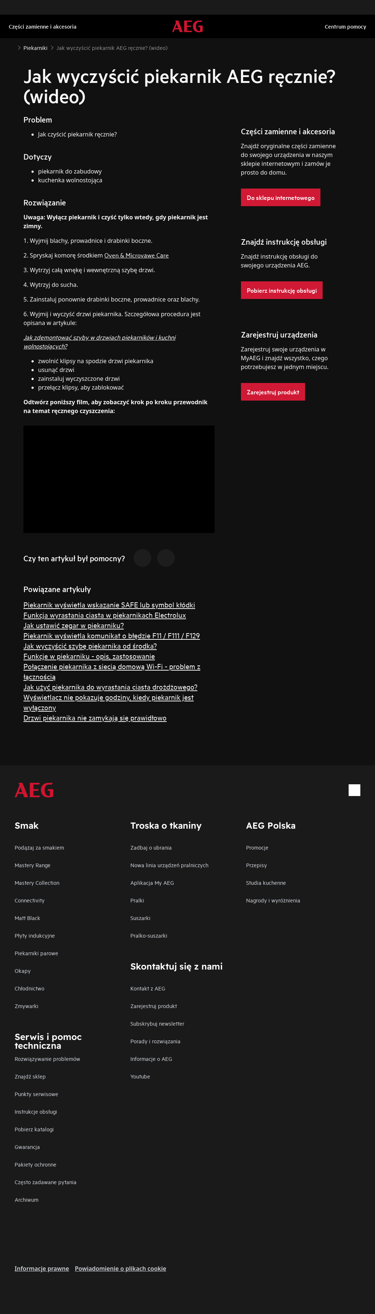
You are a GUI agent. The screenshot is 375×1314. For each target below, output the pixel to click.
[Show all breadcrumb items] (12, 47)
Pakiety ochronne (35, 1164)
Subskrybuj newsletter (157, 1023)
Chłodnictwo (29, 988)
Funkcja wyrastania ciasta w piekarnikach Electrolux (104, 614)
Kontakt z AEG (147, 988)
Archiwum (26, 1199)
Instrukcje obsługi (36, 1111)
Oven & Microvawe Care (136, 255)
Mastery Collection (37, 882)
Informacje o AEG (151, 1058)
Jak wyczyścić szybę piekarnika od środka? (90, 645)
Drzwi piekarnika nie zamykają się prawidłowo (95, 717)
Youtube (140, 1076)
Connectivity (30, 900)
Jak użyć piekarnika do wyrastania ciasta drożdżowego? (110, 686)
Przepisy (256, 864)
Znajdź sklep (30, 1076)
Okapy (23, 970)
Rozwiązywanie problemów (47, 1058)
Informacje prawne (42, 1268)
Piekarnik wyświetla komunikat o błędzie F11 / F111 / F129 (111, 635)
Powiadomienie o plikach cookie (120, 1268)
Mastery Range (33, 864)
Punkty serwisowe (36, 1093)
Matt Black (27, 917)
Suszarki (140, 917)
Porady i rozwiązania (155, 1040)
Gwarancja (27, 1146)
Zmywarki (26, 1005)
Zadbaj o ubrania (151, 847)
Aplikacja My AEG (152, 882)
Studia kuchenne (266, 882)
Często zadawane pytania (46, 1181)
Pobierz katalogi (34, 1128)
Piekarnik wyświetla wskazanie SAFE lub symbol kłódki (109, 604)
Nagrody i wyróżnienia (273, 900)
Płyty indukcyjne (35, 935)
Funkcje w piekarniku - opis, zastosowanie (89, 655)
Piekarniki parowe (36, 952)
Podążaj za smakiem (39, 847)
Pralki (137, 900)
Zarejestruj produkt (153, 1005)
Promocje (257, 847)
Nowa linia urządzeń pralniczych (169, 864)
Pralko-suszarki (148, 935)
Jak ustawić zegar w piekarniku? (73, 624)
